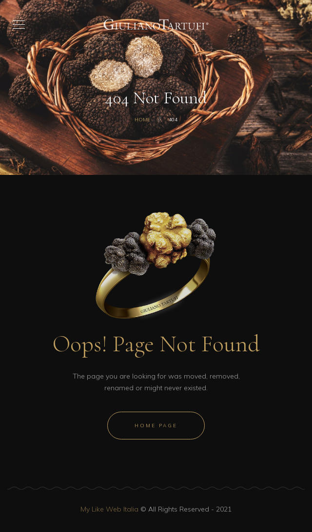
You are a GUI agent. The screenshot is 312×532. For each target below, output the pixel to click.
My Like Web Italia (109, 509)
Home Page (156, 425)
